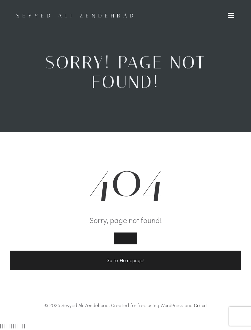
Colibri (200, 305)
